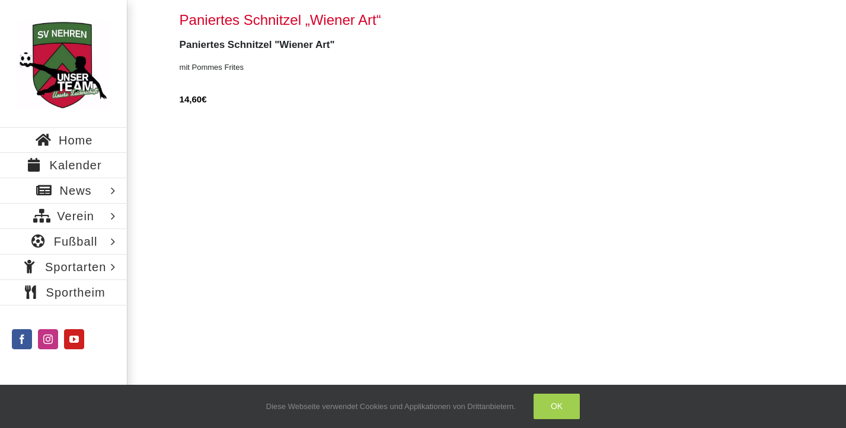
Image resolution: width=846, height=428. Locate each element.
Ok (557, 406)
